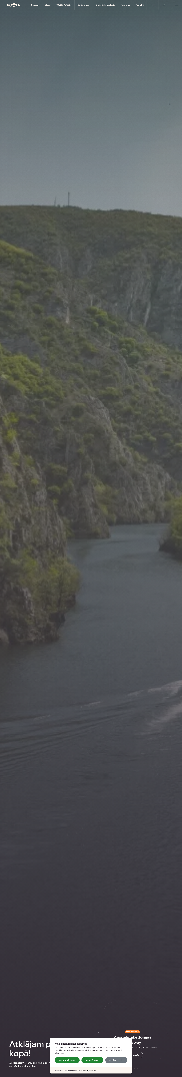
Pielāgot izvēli (116, 1060)
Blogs (47, 5)
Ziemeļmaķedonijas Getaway (132, 1039)
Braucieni (35, 5)
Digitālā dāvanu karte (105, 5)
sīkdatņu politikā (89, 1070)
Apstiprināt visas (67, 1060)
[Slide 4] (137, 1068)
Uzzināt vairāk (132, 1055)
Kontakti (140, 5)
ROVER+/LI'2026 (64, 5)
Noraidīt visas (92, 1060)
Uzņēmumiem (83, 5)
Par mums (125, 5)
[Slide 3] (134, 1068)
